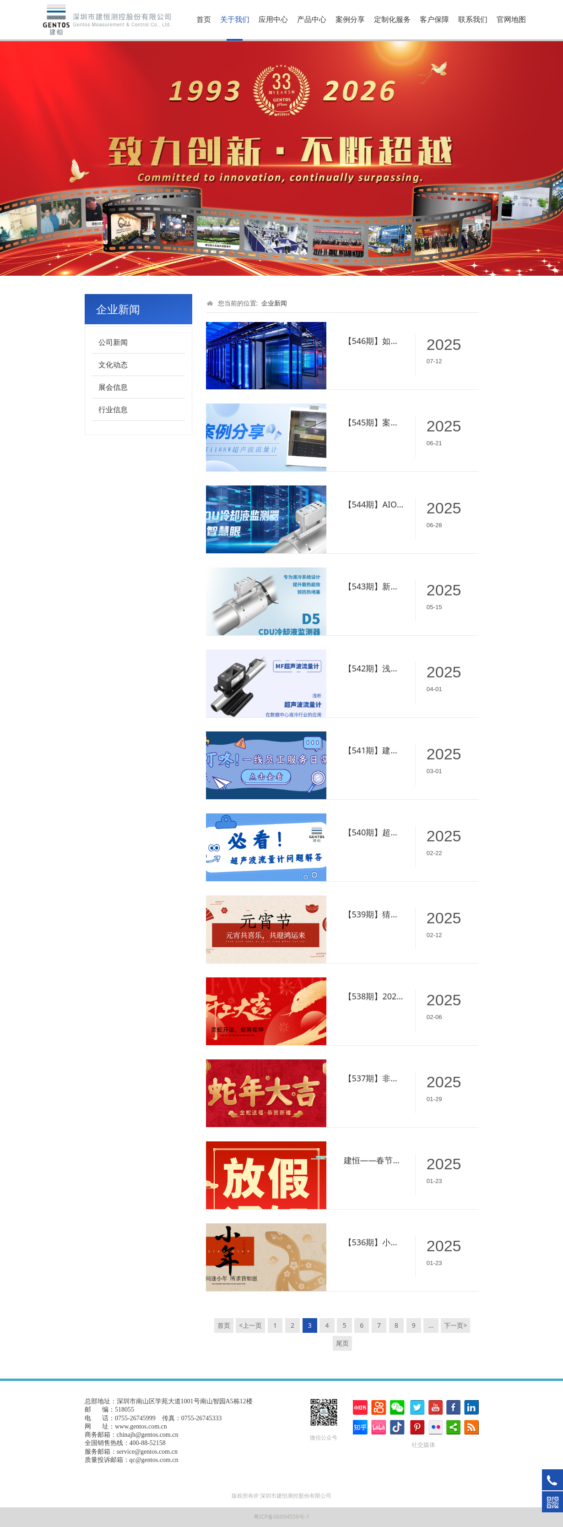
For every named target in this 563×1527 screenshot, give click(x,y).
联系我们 (472, 19)
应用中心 (273, 19)
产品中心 (311, 19)
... (430, 1325)
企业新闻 (274, 303)
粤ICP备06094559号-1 (281, 1517)
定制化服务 (392, 19)
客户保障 (434, 19)
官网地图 (511, 19)
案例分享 (350, 19)
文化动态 (113, 365)
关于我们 (234, 19)
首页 (203, 19)
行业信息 (113, 409)
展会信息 (113, 387)
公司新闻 (113, 342)
